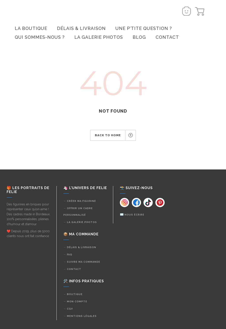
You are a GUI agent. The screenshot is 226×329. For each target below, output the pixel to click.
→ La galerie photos (80, 222)
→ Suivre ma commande (81, 261)
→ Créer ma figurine (79, 201)
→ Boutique (73, 294)
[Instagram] (124, 202)
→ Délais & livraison (79, 247)
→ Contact (72, 269)
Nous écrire (134, 214)
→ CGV (68, 308)
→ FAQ (67, 254)
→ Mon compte (75, 301)
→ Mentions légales (80, 316)
